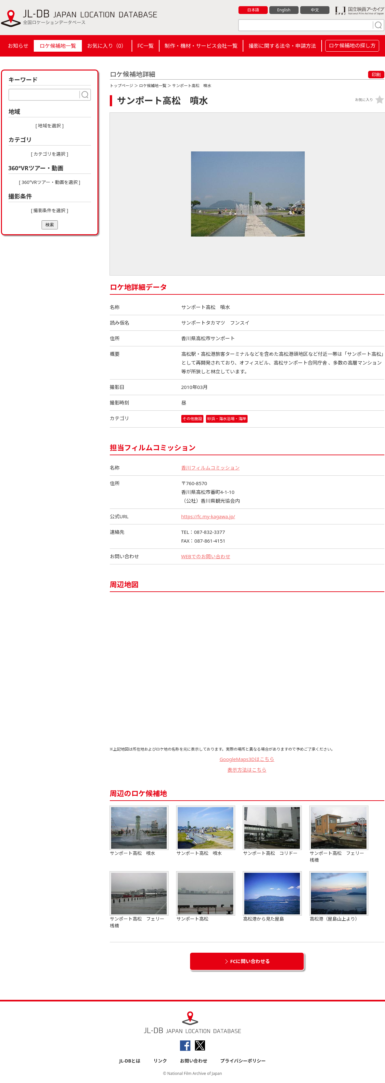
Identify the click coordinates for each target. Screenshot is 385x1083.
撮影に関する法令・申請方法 (282, 45)
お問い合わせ (193, 1061)
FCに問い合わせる (250, 961)
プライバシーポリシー (243, 1061)
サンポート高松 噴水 (139, 831)
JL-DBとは (129, 1061)
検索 (49, 224)
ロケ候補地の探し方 (352, 45)
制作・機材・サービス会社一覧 (201, 45)
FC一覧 (145, 45)
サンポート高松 (205, 896)
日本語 (253, 10)
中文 (315, 10)
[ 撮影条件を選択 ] (49, 210)
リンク (160, 1061)
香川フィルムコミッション (210, 467)
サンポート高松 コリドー (272, 831)
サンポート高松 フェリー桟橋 (339, 834)
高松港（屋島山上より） (339, 896)
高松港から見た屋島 (272, 896)
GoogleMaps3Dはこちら (247, 759)
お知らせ (18, 45)
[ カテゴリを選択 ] (49, 154)
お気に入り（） (106, 45)
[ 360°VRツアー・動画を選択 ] (49, 182)
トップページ (121, 85)
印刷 (376, 74)
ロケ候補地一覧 (58, 45)
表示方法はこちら (246, 770)
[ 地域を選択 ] (49, 125)
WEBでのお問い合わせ (206, 556)
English (283, 10)
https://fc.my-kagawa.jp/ (209, 516)
